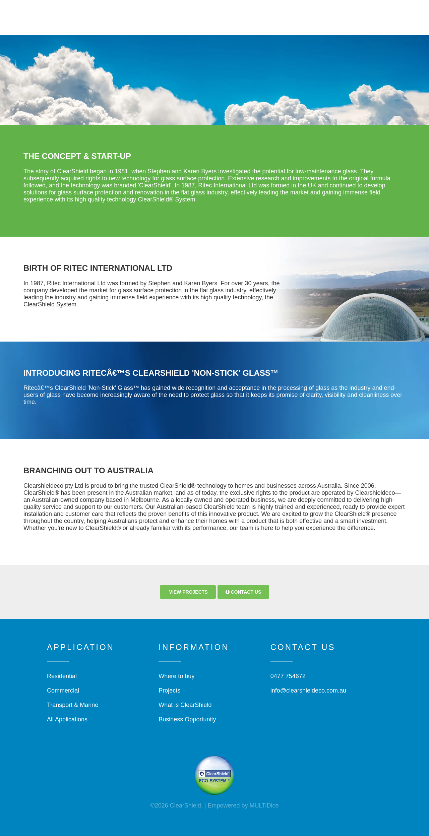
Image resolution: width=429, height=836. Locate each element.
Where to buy (176, 676)
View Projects (188, 592)
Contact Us (128, 28)
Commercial (63, 690)
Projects (353, 15)
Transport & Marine (72, 705)
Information (295, 15)
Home (120, 15)
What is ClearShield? (163, 15)
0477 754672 (288, 676)
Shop (326, 15)
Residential (62, 676)
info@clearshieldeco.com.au (308, 690)
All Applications (67, 719)
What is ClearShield (185, 705)
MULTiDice (264, 805)
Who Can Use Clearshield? (235, 15)
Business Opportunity (187, 719)
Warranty (164, 28)
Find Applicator (396, 15)
